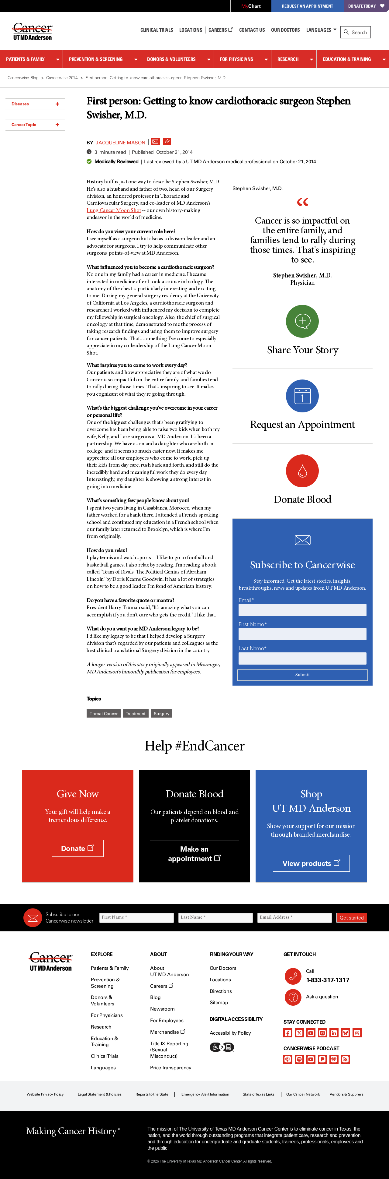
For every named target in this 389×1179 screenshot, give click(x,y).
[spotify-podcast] (299, 1059)
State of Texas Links (258, 1094)
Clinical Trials (156, 30)
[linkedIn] (334, 1032)
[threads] (357, 1032)
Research (287, 59)
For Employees (166, 1020)
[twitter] (299, 1032)
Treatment (136, 713)
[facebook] (288, 1032)
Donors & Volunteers (171, 59)
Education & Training (347, 59)
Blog (155, 997)
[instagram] (322, 1032)
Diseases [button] (35, 104)
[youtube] (311, 1032)
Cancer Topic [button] (35, 124)
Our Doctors (285, 30)
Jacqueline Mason (120, 143)
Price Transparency (170, 1068)
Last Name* (253, 648)
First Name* (253, 624)
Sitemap (219, 1002)
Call (334, 976)
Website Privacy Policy (45, 1094)
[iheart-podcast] (334, 1059)
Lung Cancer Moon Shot (114, 211)
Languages (318, 30)
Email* (246, 600)
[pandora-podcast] (322, 1059)
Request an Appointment (307, 6)
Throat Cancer (103, 713)
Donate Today (366, 6)
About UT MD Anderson (169, 971)
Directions (221, 991)
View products (311, 863)
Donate (77, 848)
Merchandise (167, 1032)
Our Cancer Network (303, 1094)
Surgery (161, 713)
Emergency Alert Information (205, 1094)
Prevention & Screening (96, 59)
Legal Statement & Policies (100, 1094)
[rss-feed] (345, 1059)
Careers (220, 30)
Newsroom (162, 1009)
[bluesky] (345, 1032)
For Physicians (236, 59)
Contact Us (252, 30)
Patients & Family (25, 59)
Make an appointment (194, 854)
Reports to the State (152, 1094)
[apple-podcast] (288, 1059)
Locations (220, 980)
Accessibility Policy (230, 1033)
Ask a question (319, 999)
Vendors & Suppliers (346, 1094)
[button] (155, 140)
